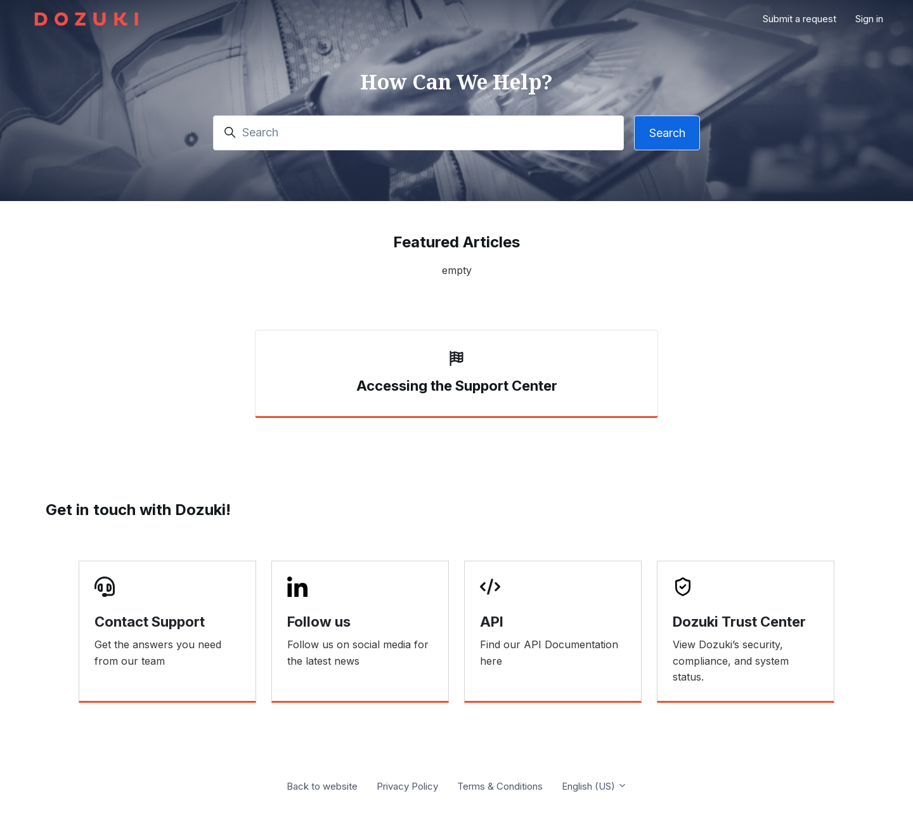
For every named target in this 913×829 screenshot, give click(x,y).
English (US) (594, 786)
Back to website (322, 786)
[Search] (418, 132)
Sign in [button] (869, 19)
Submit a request (799, 19)
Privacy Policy (407, 786)
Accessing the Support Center (456, 385)
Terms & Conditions (500, 786)
